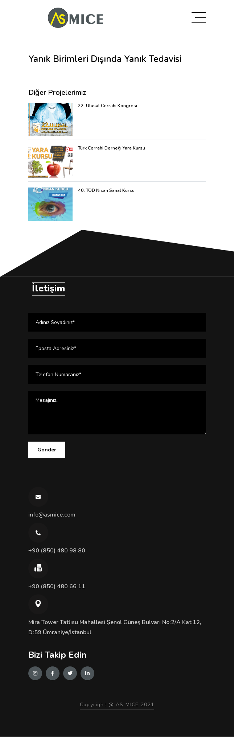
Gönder (46, 450)
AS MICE (127, 705)
